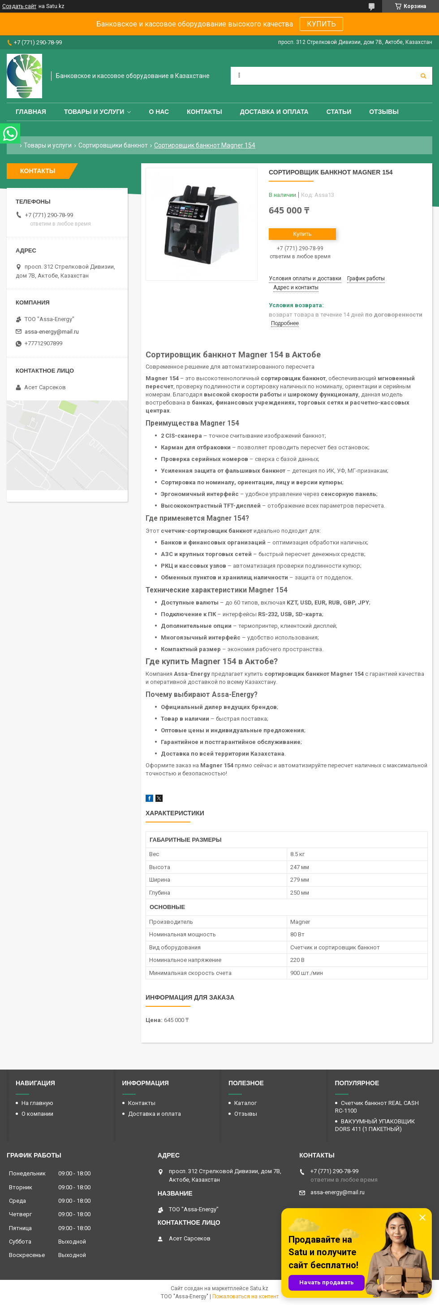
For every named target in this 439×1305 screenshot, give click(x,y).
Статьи (339, 111)
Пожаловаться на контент (245, 1296)
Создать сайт (19, 6)
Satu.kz (259, 1288)
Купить (302, 234)
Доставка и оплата (274, 111)
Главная (31, 111)
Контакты (204, 111)
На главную (37, 1103)
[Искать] (423, 76)
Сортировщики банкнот (113, 145)
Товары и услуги (94, 111)
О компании (37, 1113)
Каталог (245, 1103)
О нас (159, 111)
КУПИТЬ (321, 24)
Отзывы (384, 111)
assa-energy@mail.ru (52, 331)
